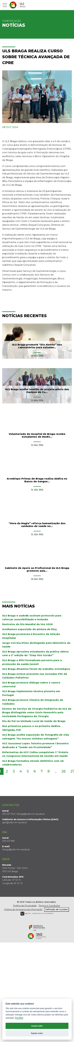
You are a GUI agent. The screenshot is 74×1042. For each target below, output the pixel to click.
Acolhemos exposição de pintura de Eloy (29, 629)
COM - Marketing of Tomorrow (37, 913)
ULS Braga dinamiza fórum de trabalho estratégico (36, 669)
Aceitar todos (37, 1026)
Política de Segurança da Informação (23, 909)
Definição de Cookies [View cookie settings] (56, 909)
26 (63, 771)
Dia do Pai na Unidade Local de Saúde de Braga (33, 721)
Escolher (19, 1018)
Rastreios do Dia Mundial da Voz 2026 (27, 624)
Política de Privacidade (25, 905)
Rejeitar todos (37, 1033)
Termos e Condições (49, 905)
